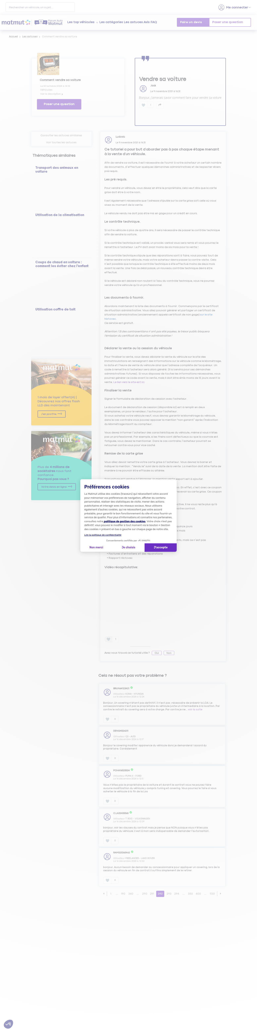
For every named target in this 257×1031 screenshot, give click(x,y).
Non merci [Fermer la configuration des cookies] (96, 547)
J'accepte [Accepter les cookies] (161, 547)
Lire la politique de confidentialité (102, 534)
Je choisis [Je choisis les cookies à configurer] (128, 547)
